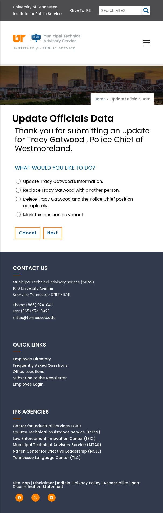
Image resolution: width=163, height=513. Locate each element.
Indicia (63, 483)
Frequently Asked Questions (40, 365)
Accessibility (116, 483)
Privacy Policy (87, 483)
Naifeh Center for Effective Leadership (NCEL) (57, 451)
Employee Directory (32, 359)
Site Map (21, 483)
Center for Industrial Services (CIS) (47, 426)
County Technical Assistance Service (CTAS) (56, 432)
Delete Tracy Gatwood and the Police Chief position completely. (78, 202)
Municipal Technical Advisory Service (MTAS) (57, 444)
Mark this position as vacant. (53, 215)
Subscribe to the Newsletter (40, 378)
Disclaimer (43, 483)
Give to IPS (80, 10)
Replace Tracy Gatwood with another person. (71, 190)
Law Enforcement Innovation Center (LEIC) (54, 438)
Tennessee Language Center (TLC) (47, 457)
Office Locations (28, 371)
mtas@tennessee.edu (34, 317)
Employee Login (28, 384)
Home (100, 99)
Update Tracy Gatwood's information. (63, 181)
